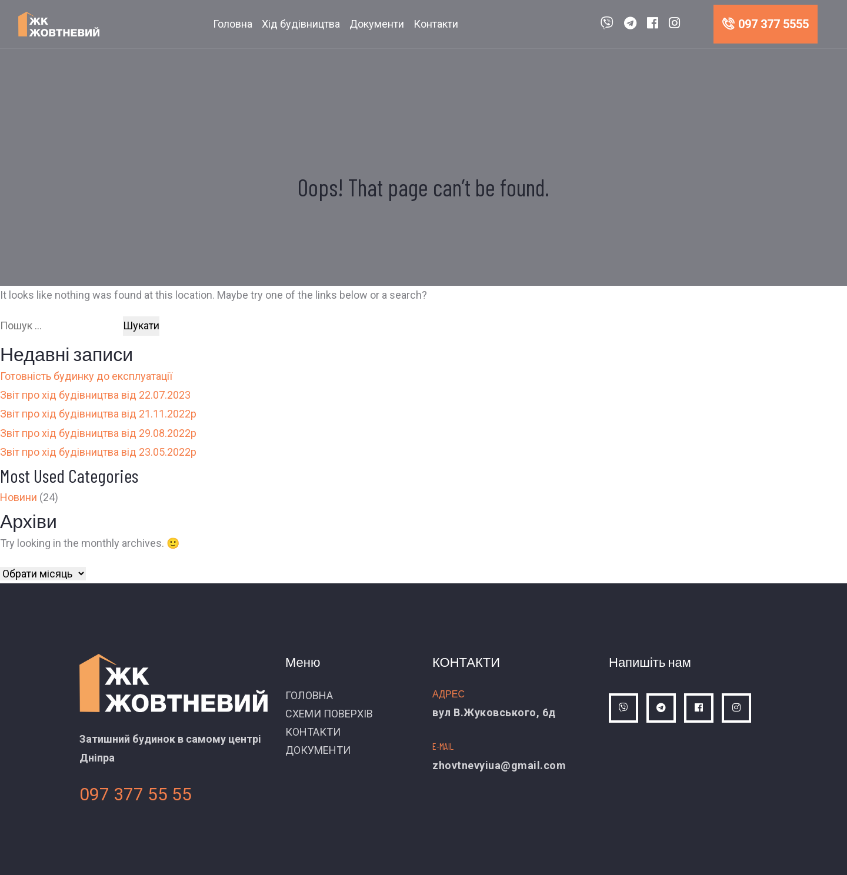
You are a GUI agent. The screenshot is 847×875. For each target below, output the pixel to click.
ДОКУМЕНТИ (318, 750)
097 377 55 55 (135, 794)
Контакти (436, 24)
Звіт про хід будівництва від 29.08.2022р (98, 433)
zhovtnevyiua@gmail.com (499, 765)
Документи (376, 24)
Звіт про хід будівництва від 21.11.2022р (98, 414)
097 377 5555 (765, 24)
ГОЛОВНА (309, 695)
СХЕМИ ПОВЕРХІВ (329, 713)
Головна (232, 24)
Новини (18, 497)
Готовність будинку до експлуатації (86, 376)
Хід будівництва (301, 24)
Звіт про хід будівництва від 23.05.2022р (98, 452)
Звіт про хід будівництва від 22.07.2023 (95, 395)
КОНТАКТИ (313, 732)
